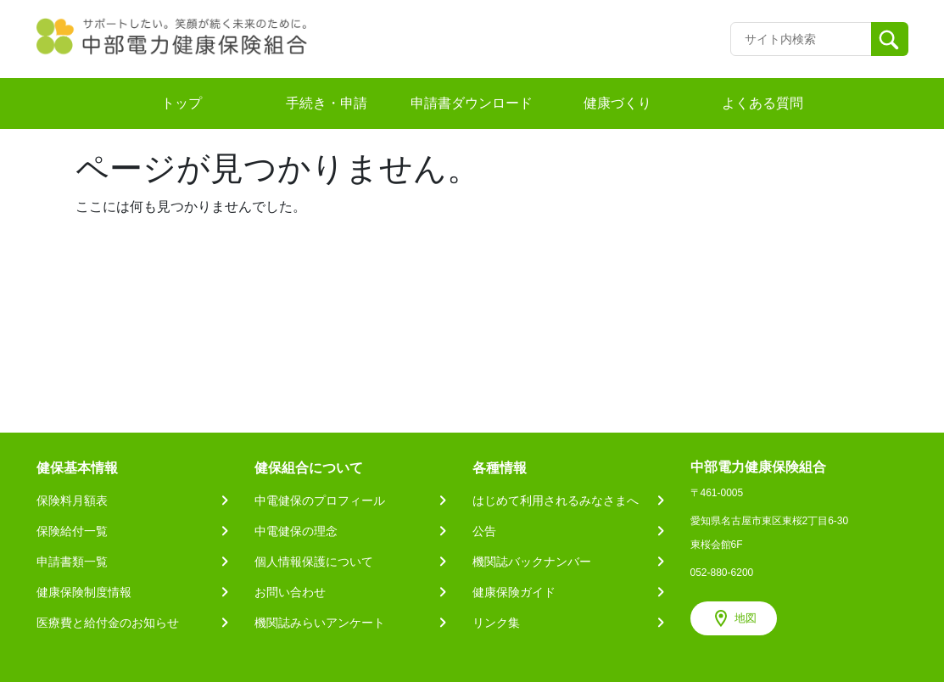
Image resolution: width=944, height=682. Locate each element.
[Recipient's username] (801, 39)
